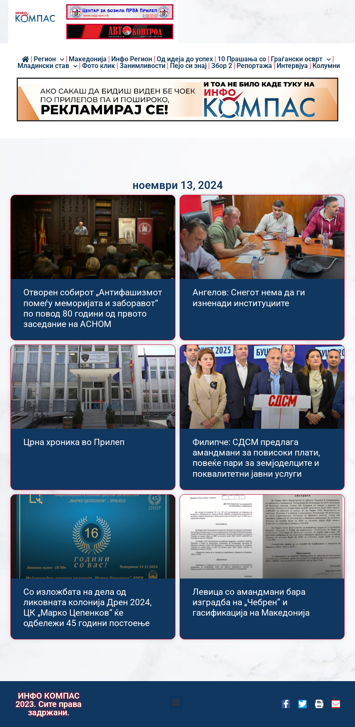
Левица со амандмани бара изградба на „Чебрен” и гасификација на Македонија (251, 602)
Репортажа (254, 66)
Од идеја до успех (185, 59)
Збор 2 (221, 66)
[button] (176, 702)
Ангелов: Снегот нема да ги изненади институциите (248, 297)
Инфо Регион (131, 59)
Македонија (88, 59)
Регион (49, 59)
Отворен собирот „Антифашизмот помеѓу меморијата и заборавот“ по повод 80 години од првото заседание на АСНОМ (92, 308)
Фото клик (98, 66)
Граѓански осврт (301, 59)
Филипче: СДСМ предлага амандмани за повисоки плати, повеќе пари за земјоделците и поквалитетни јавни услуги (256, 458)
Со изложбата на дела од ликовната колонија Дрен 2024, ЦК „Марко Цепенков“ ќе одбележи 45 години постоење (87, 608)
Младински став (48, 66)
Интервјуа (292, 66)
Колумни (326, 66)
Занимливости (142, 66)
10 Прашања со (242, 59)
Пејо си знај (188, 66)
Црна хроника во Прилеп (74, 442)
